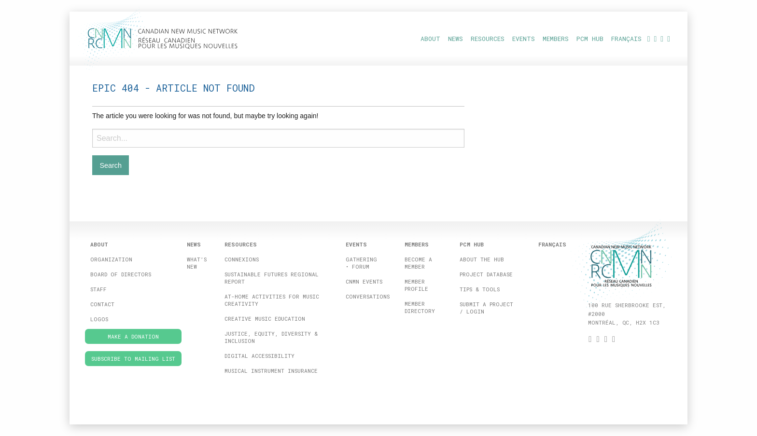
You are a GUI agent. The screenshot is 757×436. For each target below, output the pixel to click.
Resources (488, 38)
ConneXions (241, 259)
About (430, 38)
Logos (99, 319)
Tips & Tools (480, 289)
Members (556, 38)
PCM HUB (589, 38)
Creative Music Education (264, 318)
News (455, 38)
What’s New (197, 263)
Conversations (368, 296)
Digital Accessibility (259, 355)
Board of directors (120, 274)
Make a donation (133, 336)
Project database (486, 274)
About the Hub (482, 259)
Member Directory (420, 307)
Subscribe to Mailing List (133, 358)
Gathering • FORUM (361, 263)
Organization (111, 259)
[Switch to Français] (626, 38)
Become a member (418, 263)
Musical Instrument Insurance (271, 370)
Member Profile (416, 285)
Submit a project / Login (486, 307)
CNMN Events (364, 281)
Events (523, 38)
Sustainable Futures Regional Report (271, 278)
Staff (98, 289)
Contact (102, 304)
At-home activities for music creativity (271, 300)
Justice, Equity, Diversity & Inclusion (271, 337)
